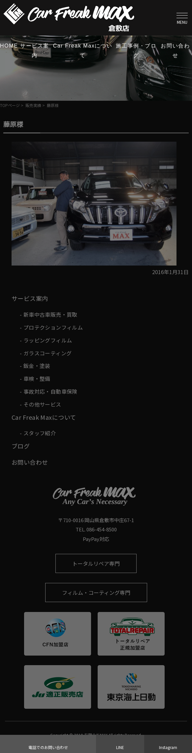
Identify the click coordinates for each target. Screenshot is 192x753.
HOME (9, 46)
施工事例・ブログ (136, 50)
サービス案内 (34, 50)
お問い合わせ (175, 50)
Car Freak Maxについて (82, 50)
